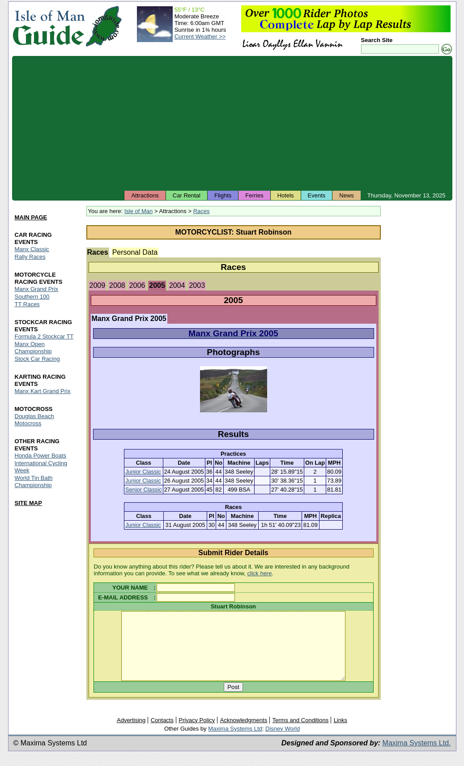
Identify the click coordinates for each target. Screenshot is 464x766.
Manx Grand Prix (37, 289)
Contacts (162, 733)
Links (340, 733)
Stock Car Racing (37, 358)
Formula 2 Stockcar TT (44, 336)
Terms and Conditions (300, 733)
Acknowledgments (244, 733)
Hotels (285, 195)
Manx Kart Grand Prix (43, 391)
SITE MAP (28, 503)
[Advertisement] (232, 123)
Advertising (131, 733)
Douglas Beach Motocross (34, 420)
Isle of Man (138, 211)
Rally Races (30, 257)
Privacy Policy (197, 733)
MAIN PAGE (31, 217)
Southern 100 (32, 297)
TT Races (27, 304)
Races (201, 211)
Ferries (254, 195)
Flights (222, 195)
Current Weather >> (200, 36)
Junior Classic (143, 471)
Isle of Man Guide (48, 26)
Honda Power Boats (41, 455)
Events (317, 195)
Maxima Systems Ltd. (417, 756)
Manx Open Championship (33, 348)
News (346, 195)
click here (259, 573)
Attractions (144, 195)
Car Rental (186, 195)
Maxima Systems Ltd (235, 742)
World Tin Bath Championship (34, 481)
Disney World (282, 742)
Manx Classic (32, 249)
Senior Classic (143, 489)
